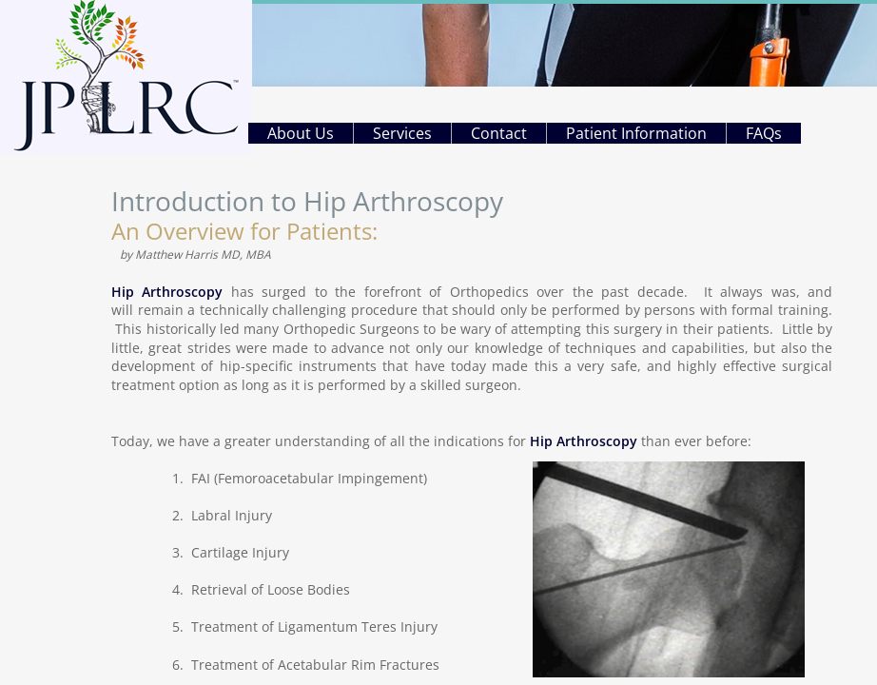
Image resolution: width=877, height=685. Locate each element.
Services (402, 133)
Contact (499, 133)
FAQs (764, 133)
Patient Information (636, 133)
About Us (300, 133)
